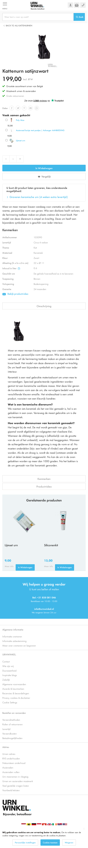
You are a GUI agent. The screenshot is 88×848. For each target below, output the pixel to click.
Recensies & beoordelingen (15, 693)
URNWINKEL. (9, 654)
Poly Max (20, 120)
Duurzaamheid (9, 670)
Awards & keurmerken (13, 688)
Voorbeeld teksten (11, 790)
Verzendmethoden (11, 719)
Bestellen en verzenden (14, 712)
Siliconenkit (51, 545)
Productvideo (44, 486)
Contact (6, 661)
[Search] (79, 17)
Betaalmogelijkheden (12, 738)
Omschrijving (44, 306)
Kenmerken (44, 479)
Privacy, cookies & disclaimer (16, 697)
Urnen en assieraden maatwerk (17, 781)
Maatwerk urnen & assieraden (21, 91)
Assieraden (7, 767)
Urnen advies (8, 753)
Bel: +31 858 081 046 (44, 597)
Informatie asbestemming (14, 641)
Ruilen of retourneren (12, 724)
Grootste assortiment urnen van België (24, 86)
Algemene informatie (12, 629)
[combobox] (38, 17)
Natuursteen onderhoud (13, 763)
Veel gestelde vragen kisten (15, 785)
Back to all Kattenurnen (19, 25)
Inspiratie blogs (9, 675)
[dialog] (44, 836)
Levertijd (6, 729)
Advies (5, 747)
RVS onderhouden (11, 758)
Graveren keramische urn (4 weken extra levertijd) (39, 197)
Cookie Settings (9, 702)
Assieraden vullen (11, 772)
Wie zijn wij (8, 666)
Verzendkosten (9, 733)
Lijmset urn (20, 140)
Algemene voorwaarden (14, 684)
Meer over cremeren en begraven (19, 645)
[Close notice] (83, 829)
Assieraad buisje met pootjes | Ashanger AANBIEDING (40, 130)
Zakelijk (6, 679)
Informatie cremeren (12, 636)
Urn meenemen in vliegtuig (15, 776)
